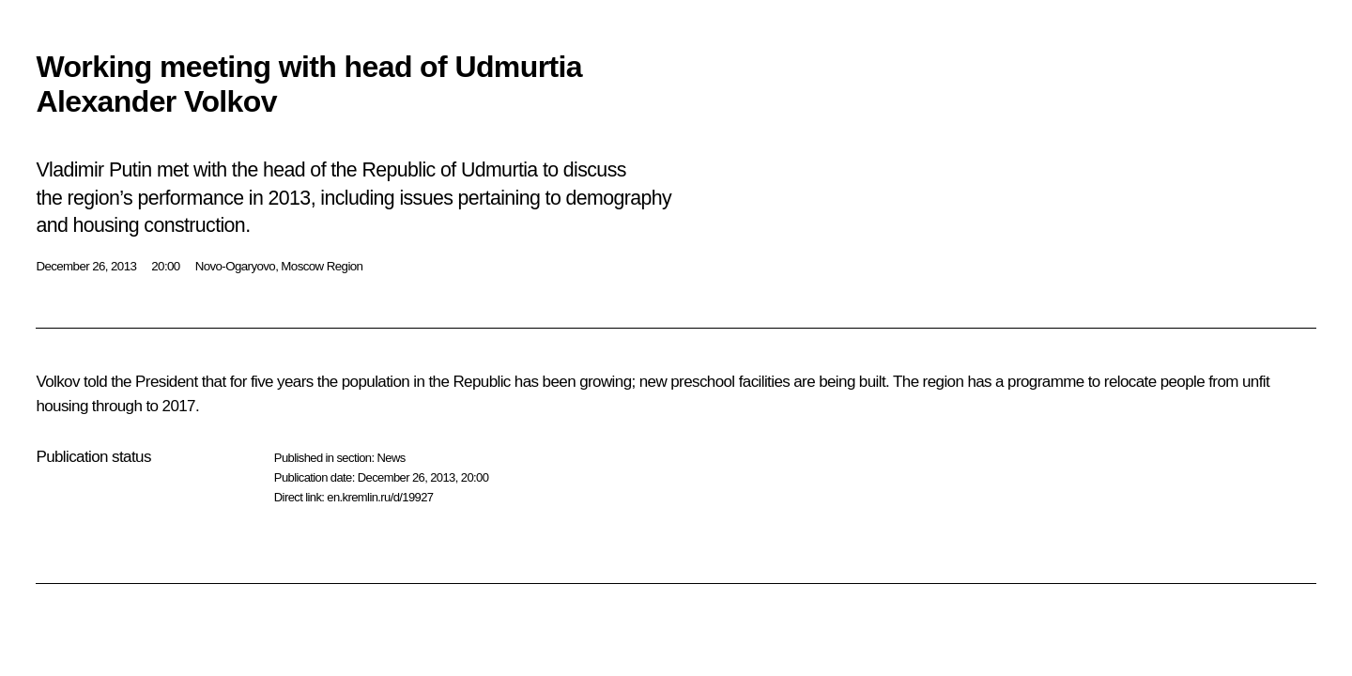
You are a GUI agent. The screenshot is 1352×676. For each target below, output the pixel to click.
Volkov (58, 382)
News (390, 458)
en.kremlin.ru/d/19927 (380, 497)
